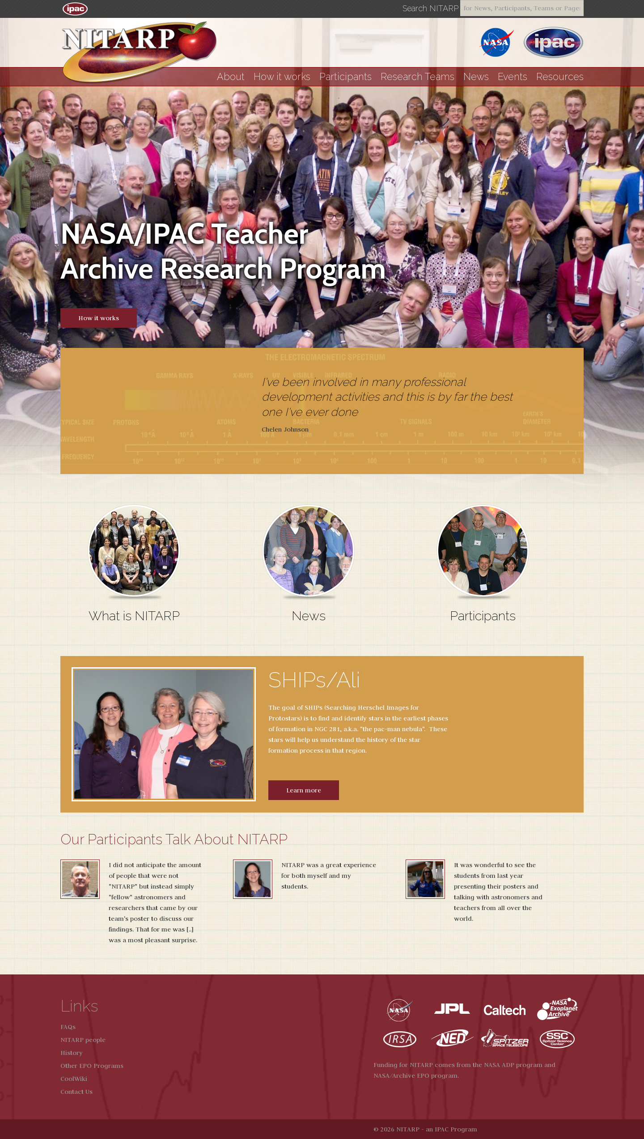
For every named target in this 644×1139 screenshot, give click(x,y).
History (71, 1053)
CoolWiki (73, 1079)
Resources (560, 76)
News (476, 76)
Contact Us (76, 1092)
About (231, 76)
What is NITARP (134, 615)
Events (512, 76)
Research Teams (417, 76)
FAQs (68, 1027)
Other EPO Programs (91, 1066)
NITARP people (83, 1040)
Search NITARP (430, 8)
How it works (282, 76)
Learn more (303, 790)
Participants (345, 76)
